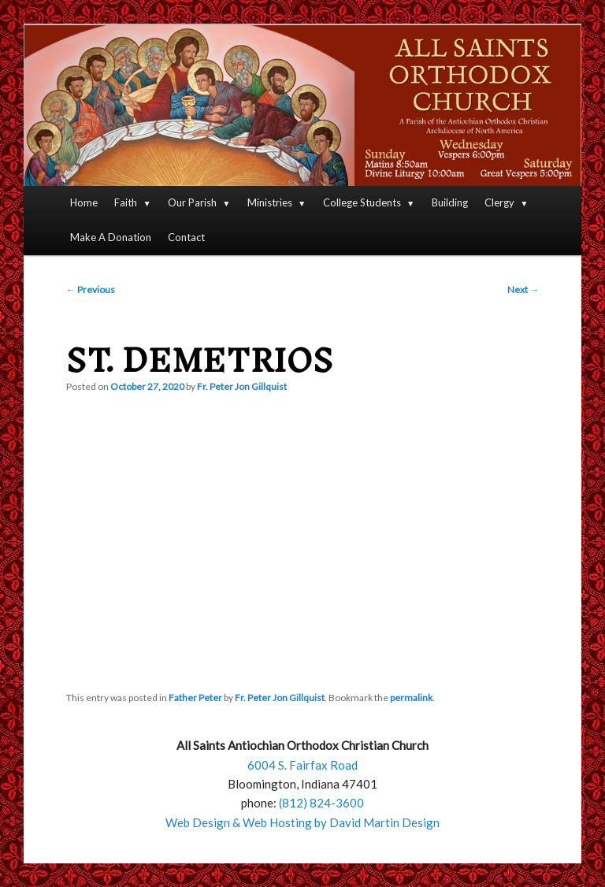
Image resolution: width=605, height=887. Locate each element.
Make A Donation (110, 237)
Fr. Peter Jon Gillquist (242, 386)
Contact (186, 237)
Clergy (499, 202)
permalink (411, 697)
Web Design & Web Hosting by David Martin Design (302, 822)
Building (450, 202)
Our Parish (192, 202)
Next (523, 289)
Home (84, 202)
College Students (362, 202)
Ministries (269, 202)
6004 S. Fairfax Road (302, 765)
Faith (125, 202)
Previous (90, 289)
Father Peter (195, 697)
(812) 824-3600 (321, 803)
